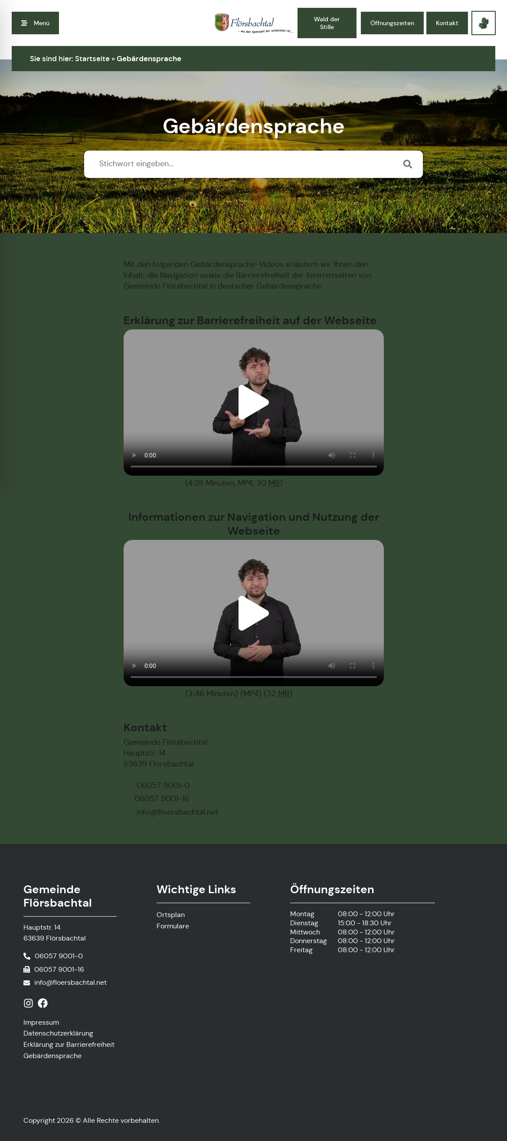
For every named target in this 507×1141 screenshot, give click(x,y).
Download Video (153, 483)
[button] (35, 23)
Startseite (92, 58)
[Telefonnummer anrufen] (53, 956)
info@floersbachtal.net (70, 982)
